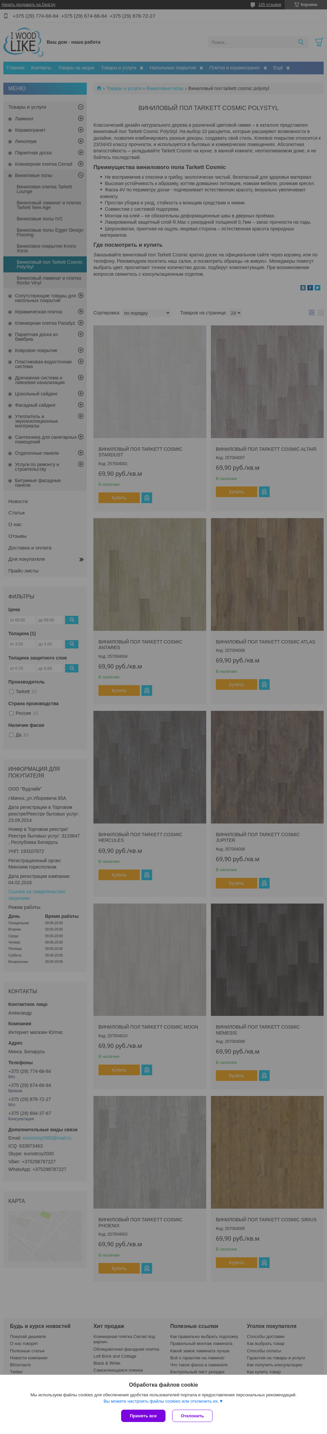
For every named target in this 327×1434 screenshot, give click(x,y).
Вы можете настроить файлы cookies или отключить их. (161, 1401)
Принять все (143, 1415)
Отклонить (192, 1415)
